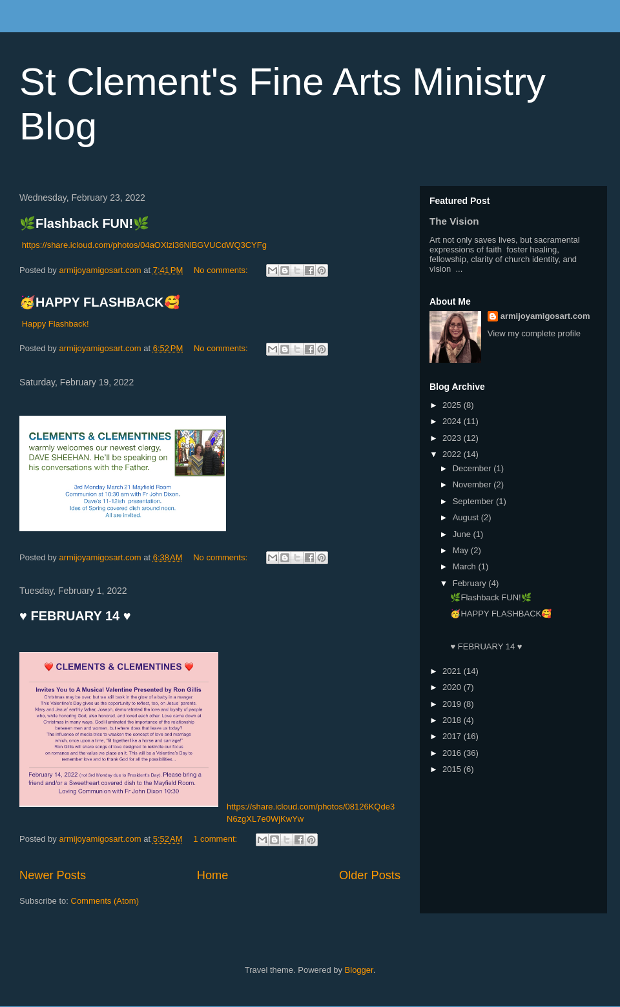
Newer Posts (52, 875)
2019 (453, 704)
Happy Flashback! (55, 324)
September (474, 501)
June (463, 534)
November (473, 484)
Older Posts (369, 875)
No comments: (222, 270)
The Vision (454, 221)
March (466, 566)
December (473, 468)
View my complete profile (534, 333)
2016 (453, 753)
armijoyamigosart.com (545, 316)
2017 (453, 736)
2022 (453, 454)
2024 (453, 421)
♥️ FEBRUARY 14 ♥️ (75, 616)
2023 (453, 438)
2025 (453, 405)
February (471, 583)
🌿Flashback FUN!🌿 (84, 223)
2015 (453, 769)
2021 (453, 671)
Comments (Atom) (105, 901)
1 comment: (216, 839)
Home (213, 875)
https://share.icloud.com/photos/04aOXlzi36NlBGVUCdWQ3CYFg (144, 245)
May (462, 550)
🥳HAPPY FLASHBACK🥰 (99, 302)
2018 (453, 720)
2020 (453, 687)
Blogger (359, 970)
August (467, 517)
